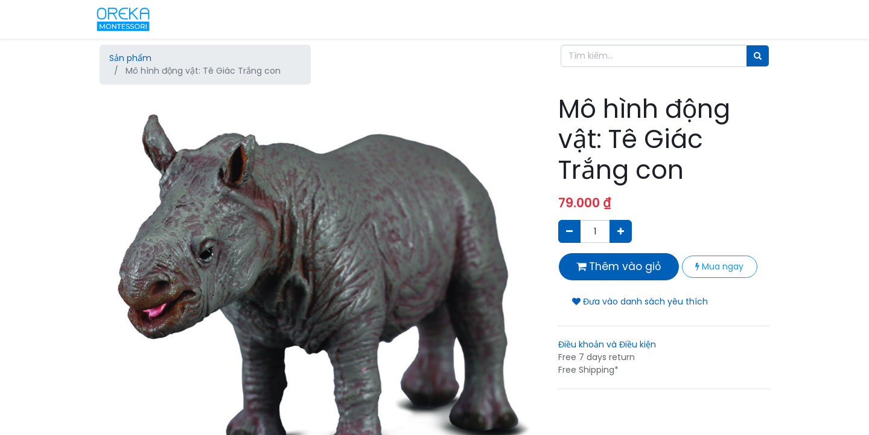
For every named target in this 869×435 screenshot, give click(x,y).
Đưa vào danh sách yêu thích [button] (640, 301)
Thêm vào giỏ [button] (618, 266)
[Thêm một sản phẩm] (621, 231)
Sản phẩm (130, 58)
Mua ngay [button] (719, 266)
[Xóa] (569, 231)
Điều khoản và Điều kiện (607, 344)
